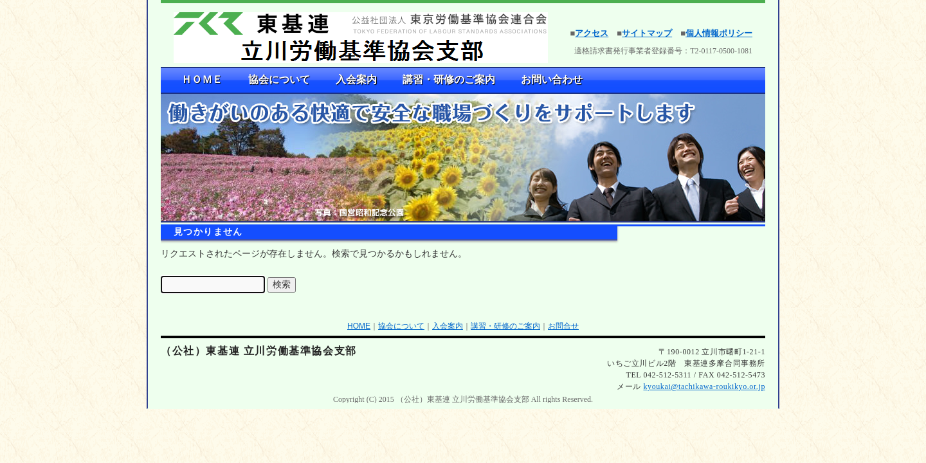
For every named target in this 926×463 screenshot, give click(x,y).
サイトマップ (647, 33)
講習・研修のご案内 (449, 79)
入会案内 (356, 79)
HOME (358, 326)
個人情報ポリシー (718, 33)
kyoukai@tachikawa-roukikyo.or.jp (704, 386)
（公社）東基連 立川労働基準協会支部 (259, 350)
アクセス (591, 33)
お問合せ (563, 326)
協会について (279, 79)
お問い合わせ (552, 79)
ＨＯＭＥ (201, 79)
